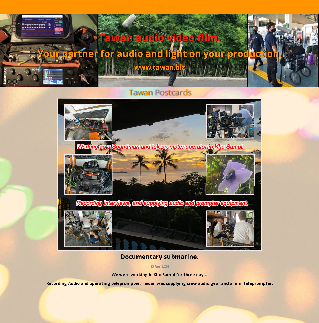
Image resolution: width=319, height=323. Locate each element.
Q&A (115, 7)
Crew (32, 7)
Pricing (136, 7)
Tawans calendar (201, 7)
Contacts (162, 7)
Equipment (58, 7)
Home (10, 7)
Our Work (90, 7)
